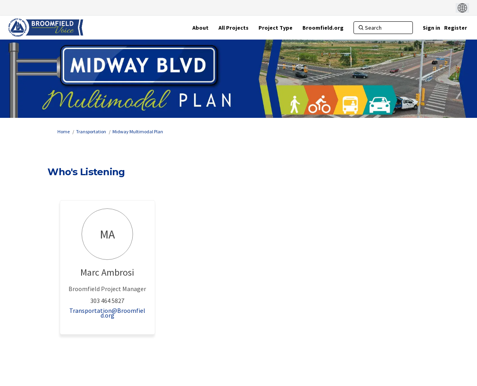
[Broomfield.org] (323, 27)
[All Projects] (234, 27)
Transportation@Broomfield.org (107, 313)
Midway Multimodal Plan (137, 131)
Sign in (431, 27)
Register (455, 27)
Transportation (91, 131)
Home (63, 131)
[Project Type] (276, 27)
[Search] (383, 27)
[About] (200, 27)
